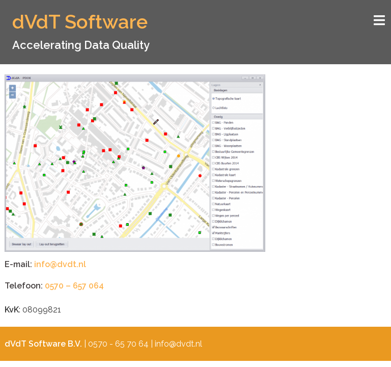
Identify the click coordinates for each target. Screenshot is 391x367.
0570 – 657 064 (74, 286)
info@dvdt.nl (60, 264)
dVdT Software (80, 21)
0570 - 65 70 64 (118, 344)
